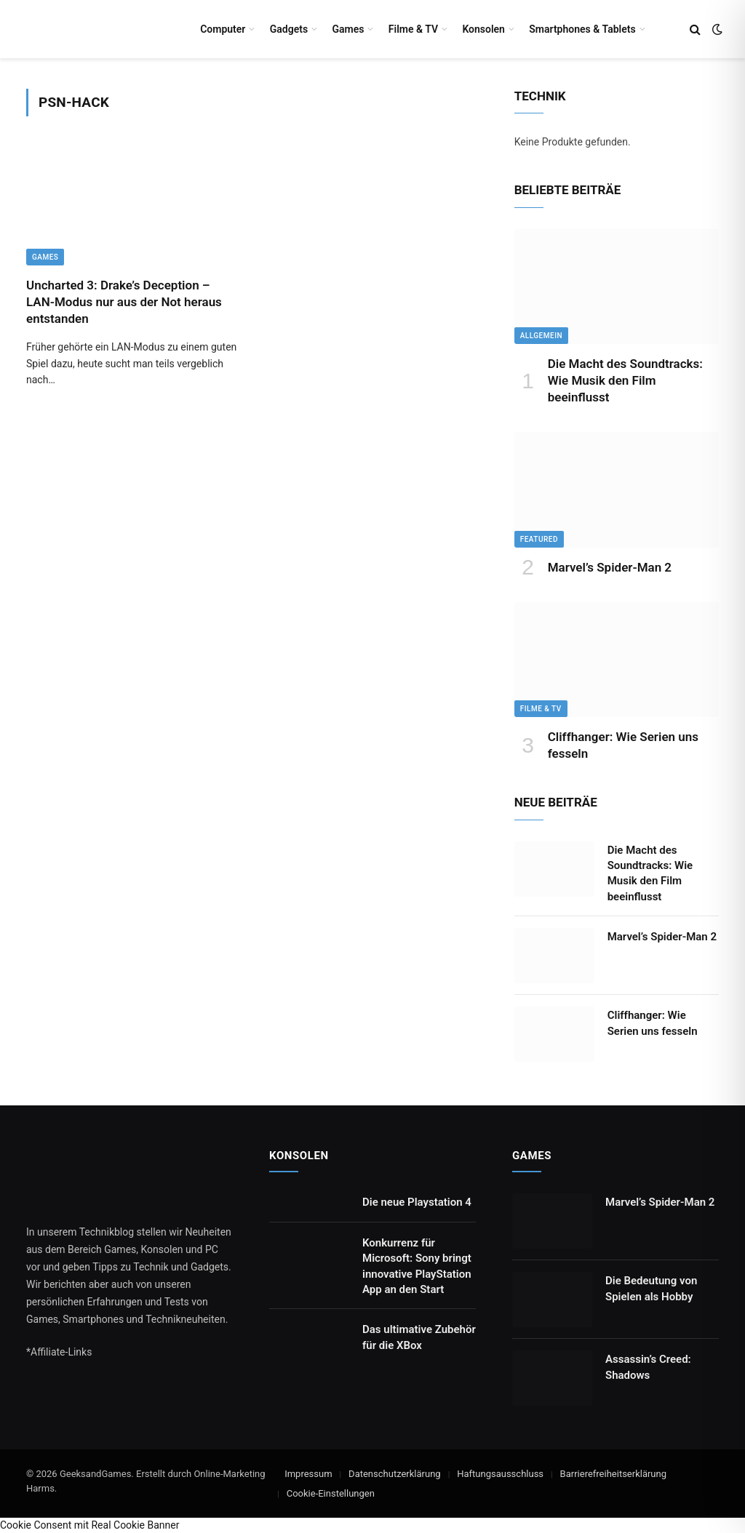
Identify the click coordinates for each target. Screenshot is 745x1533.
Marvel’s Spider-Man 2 (610, 567)
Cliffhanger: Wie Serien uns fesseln (623, 745)
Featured (539, 539)
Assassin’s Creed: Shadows (648, 1367)
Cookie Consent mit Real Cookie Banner (89, 1525)
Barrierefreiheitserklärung (613, 1473)
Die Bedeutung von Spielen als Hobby (651, 1288)
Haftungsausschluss (500, 1473)
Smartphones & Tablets (582, 29)
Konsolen (483, 29)
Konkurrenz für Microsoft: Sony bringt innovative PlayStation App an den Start (416, 1266)
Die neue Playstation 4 (416, 1202)
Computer (222, 29)
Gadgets (289, 29)
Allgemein (541, 336)
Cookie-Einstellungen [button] (331, 1493)
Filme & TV (413, 29)
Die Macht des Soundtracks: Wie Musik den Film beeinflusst (625, 380)
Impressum (308, 1473)
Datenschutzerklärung (394, 1473)
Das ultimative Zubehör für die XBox (419, 1337)
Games (348, 29)
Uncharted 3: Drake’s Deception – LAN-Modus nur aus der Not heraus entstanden (124, 302)
